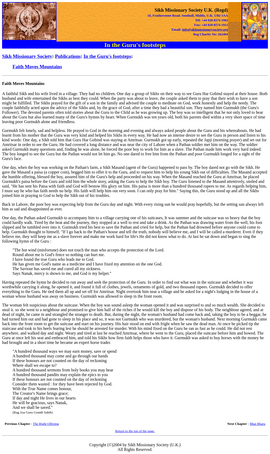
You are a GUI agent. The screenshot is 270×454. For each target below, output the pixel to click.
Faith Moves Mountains (37, 66)
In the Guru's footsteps (107, 56)
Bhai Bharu (257, 424)
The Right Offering (46, 424)
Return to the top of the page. (135, 431)
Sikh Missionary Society (27, 56)
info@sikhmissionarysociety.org (205, 29)
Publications (68, 56)
